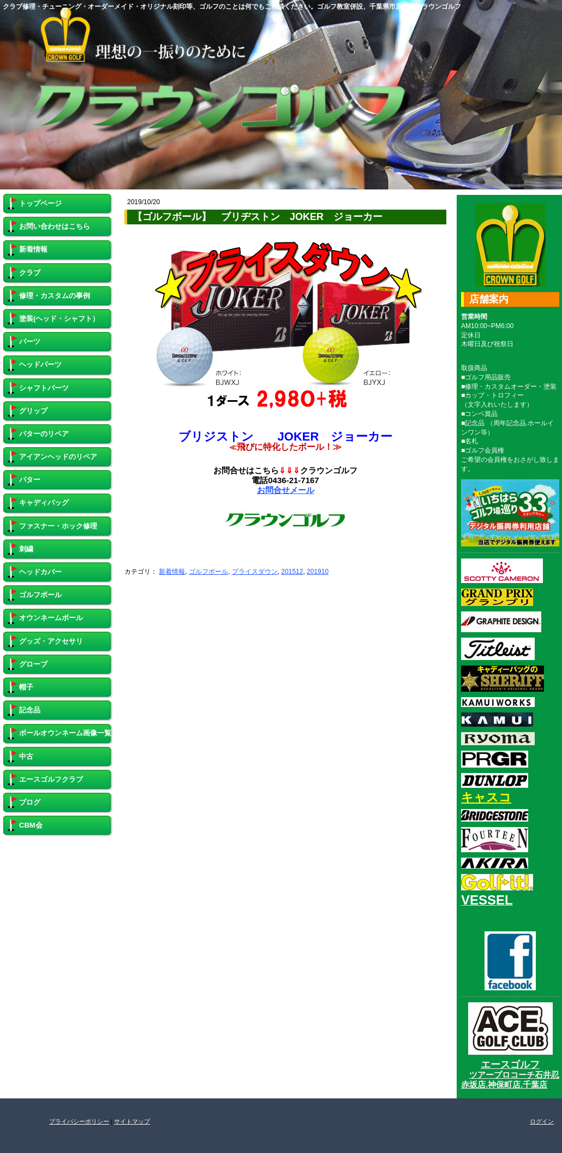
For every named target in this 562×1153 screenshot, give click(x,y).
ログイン (542, 1121)
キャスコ (486, 797)
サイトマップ (132, 1121)
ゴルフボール (208, 571)
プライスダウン (255, 571)
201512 (292, 571)
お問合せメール (285, 490)
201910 (317, 571)
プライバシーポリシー (79, 1121)
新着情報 (172, 571)
